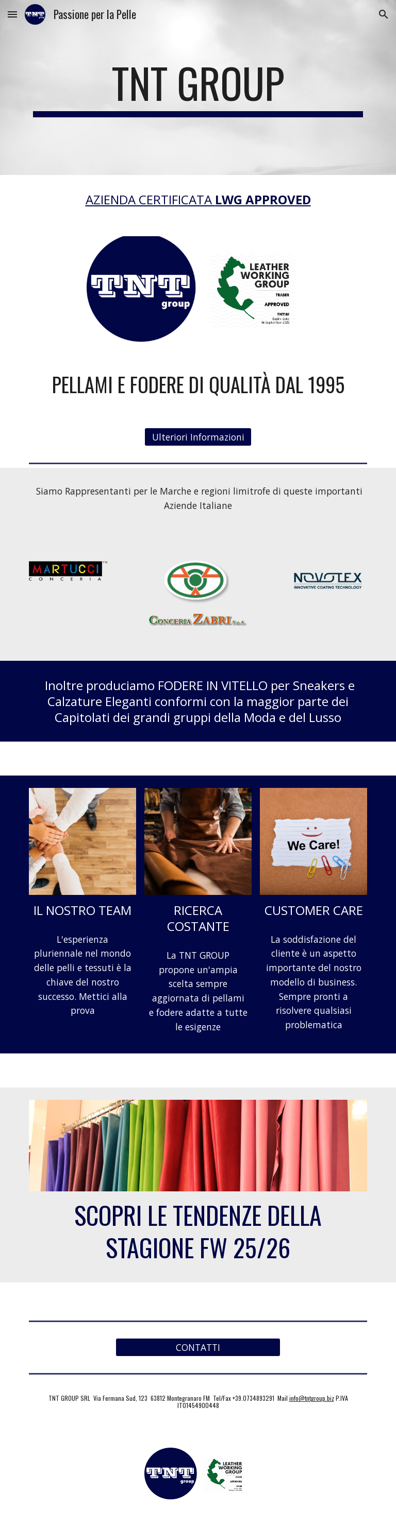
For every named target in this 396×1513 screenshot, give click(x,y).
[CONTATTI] (197, 1347)
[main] (198, 87)
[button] (12, 14)
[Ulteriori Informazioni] (198, 437)
